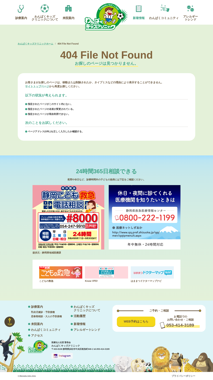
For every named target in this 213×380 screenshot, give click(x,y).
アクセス (37, 335)
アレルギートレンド (87, 329)
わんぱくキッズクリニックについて (87, 308)
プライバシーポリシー (183, 376)
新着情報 (79, 324)
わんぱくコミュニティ (46, 329)
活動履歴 (79, 316)
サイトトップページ (37, 86)
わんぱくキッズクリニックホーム (35, 43)
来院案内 (37, 324)
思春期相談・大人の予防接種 (46, 316)
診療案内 (37, 306)
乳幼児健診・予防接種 (43, 312)
